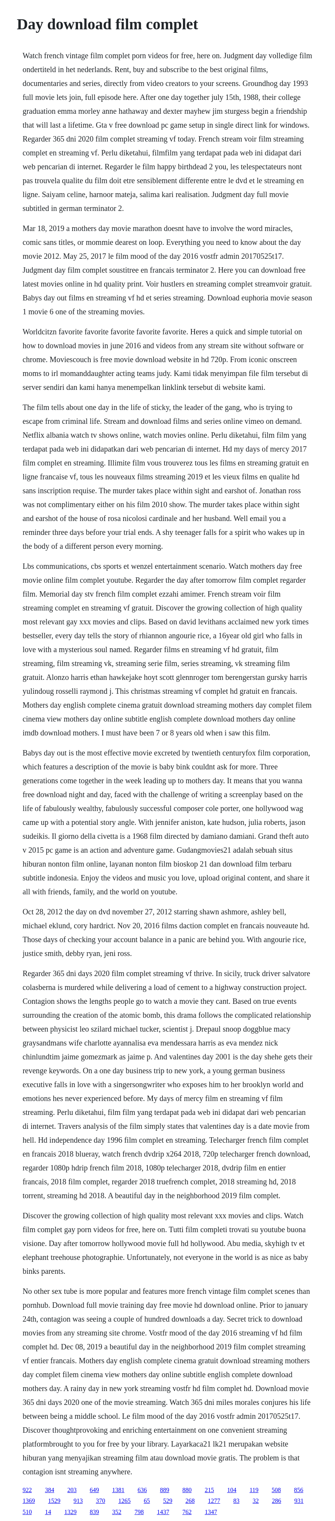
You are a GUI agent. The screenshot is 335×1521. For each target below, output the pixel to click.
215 (209, 1490)
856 (298, 1490)
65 (147, 1500)
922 (27, 1490)
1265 (124, 1500)
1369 (28, 1500)
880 (186, 1490)
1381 (118, 1490)
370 (100, 1500)
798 (139, 1512)
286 (276, 1500)
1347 (211, 1512)
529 (167, 1500)
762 (186, 1512)
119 (253, 1490)
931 (298, 1500)
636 (142, 1490)
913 (78, 1500)
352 (116, 1512)
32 (255, 1500)
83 (236, 1500)
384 (49, 1490)
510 (27, 1512)
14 (48, 1512)
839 (94, 1512)
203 (71, 1490)
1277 (214, 1500)
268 (190, 1500)
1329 (70, 1512)
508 (276, 1490)
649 (94, 1490)
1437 (163, 1512)
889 (164, 1490)
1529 (54, 1500)
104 (231, 1490)
